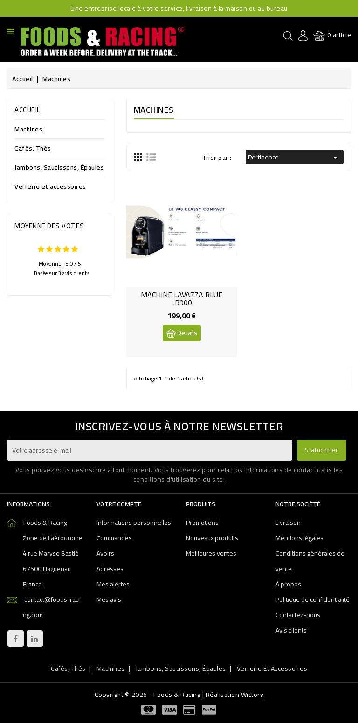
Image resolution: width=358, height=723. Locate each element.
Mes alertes (113, 584)
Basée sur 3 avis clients (62, 273)
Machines (28, 129)
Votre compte (118, 504)
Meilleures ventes (211, 553)
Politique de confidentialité (312, 599)
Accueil (27, 110)
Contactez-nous (297, 615)
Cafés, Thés (32, 149)
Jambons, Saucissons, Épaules (59, 168)
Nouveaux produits (212, 538)
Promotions (202, 522)
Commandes (114, 538)
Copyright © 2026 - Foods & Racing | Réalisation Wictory (179, 694)
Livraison (288, 522)
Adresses (110, 569)
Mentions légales (299, 538)
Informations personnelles (133, 522)
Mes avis (108, 599)
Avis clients (291, 630)
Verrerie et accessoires (50, 187)
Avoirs (105, 553)
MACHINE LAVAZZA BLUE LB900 (181, 299)
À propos (288, 584)
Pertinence (294, 157)
